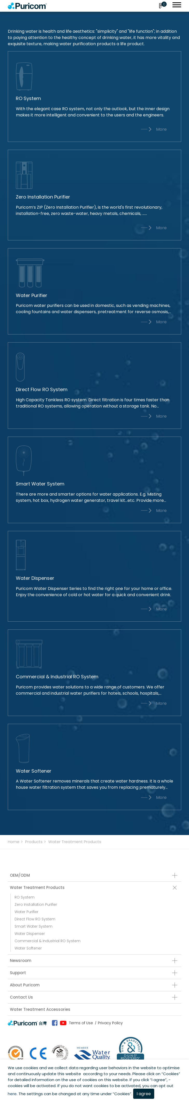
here (12, 1093)
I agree (144, 1094)
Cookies (171, 1073)
